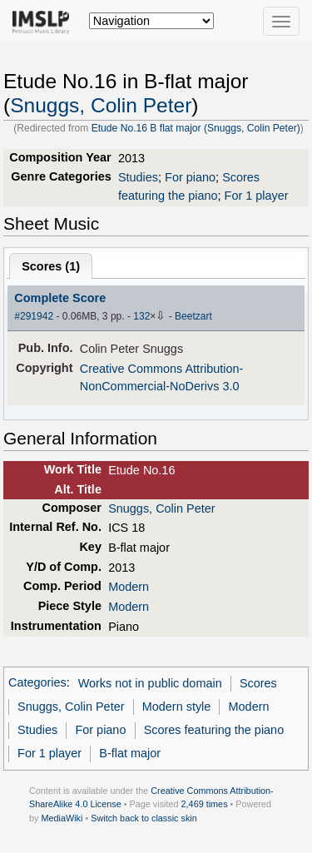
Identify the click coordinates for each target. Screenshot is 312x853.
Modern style (176, 706)
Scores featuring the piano (214, 729)
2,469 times (204, 804)
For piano (190, 177)
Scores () (51, 266)
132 (141, 316)
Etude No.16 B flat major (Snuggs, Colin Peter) (196, 128)
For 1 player (257, 195)
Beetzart (193, 316)
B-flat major (130, 753)
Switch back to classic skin (144, 818)
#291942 (33, 316)
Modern (128, 586)
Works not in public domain (150, 683)
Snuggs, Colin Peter (100, 105)
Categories (37, 683)
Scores (258, 683)
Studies (138, 177)
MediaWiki (61, 818)
